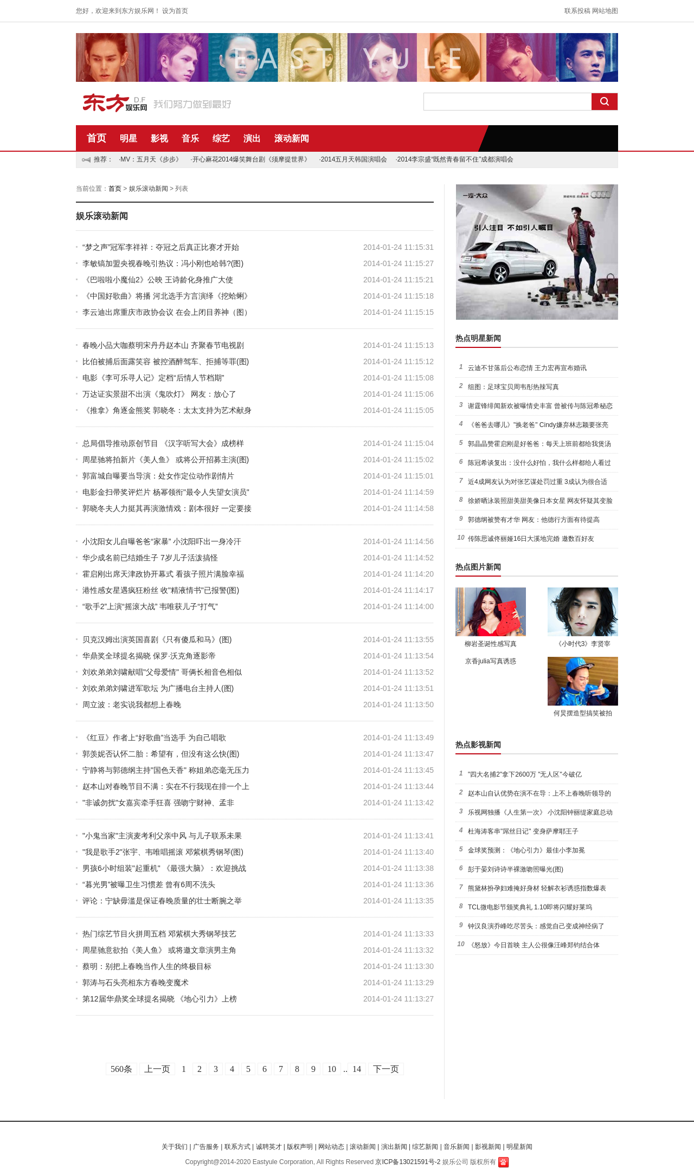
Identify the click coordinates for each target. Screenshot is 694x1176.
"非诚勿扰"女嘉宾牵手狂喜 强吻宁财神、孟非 (158, 802)
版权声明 (300, 1147)
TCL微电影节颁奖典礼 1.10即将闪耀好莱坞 (530, 907)
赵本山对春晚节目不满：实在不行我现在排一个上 (165, 786)
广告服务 (206, 1147)
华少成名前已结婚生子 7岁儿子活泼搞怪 (150, 557)
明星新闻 (519, 1147)
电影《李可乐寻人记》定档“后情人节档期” (153, 377)
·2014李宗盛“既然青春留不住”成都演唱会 (454, 159)
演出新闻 (394, 1147)
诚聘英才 (269, 1147)
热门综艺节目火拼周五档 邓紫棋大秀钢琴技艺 (159, 933)
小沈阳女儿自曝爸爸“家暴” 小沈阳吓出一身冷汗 (161, 541)
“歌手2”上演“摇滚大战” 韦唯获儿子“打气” (150, 606)
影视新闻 (488, 1147)
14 (356, 1069)
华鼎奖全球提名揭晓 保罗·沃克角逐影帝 (149, 655)
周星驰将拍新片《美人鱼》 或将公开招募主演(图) (165, 459)
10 (331, 1069)
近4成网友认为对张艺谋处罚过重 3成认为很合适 (537, 482)
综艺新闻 (425, 1147)
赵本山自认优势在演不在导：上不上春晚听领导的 (539, 793)
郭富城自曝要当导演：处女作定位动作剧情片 (158, 475)
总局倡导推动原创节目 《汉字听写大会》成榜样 (163, 443)
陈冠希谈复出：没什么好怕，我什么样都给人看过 (539, 463)
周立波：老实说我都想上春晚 (131, 704)
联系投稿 (577, 11)
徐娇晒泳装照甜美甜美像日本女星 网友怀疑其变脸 (540, 501)
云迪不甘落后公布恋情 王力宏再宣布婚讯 (527, 368)
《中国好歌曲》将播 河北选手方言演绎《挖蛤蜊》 (167, 296)
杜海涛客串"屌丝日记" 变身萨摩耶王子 (523, 831)
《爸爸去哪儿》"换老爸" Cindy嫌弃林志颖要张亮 (538, 425)
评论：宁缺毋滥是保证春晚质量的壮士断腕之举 (162, 900)
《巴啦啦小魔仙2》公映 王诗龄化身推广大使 (157, 279)
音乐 (190, 138)
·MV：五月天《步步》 (150, 159)
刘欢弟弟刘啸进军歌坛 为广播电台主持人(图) (158, 688)
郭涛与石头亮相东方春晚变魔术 (135, 982)
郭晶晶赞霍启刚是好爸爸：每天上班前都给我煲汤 (539, 444)
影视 (159, 138)
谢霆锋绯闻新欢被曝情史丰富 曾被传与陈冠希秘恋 (540, 406)
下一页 (386, 1069)
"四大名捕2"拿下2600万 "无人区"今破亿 (525, 774)
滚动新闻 (291, 138)
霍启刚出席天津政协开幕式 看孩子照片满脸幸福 (163, 574)
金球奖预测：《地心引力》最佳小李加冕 (526, 850)
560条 (121, 1069)
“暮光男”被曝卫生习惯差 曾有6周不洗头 (148, 884)
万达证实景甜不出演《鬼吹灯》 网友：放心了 (159, 394)
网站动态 (331, 1147)
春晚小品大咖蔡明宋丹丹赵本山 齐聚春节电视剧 (163, 345)
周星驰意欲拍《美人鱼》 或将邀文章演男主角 (159, 950)
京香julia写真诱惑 (490, 661)
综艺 (221, 138)
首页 (96, 138)
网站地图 (605, 11)
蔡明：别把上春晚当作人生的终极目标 (146, 966)
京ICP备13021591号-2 (407, 1162)
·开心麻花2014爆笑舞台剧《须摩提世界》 (250, 159)
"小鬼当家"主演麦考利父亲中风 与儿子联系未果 (162, 835)
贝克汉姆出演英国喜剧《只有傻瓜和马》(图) (157, 639)
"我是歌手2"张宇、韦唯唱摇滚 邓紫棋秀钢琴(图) (162, 852)
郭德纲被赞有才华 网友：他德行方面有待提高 (534, 520)
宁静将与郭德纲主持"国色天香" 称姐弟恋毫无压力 (165, 770)
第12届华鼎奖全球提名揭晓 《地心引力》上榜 (159, 998)
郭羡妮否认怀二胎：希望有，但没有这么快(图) (160, 753)
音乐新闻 (457, 1147)
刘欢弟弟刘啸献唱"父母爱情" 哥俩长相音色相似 (162, 672)
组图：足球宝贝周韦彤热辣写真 (513, 387)
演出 (252, 138)
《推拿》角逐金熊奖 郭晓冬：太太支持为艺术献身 (167, 410)
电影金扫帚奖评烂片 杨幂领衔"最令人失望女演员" (165, 492)
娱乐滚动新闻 (148, 188)
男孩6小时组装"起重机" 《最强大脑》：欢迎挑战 (164, 868)
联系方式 (237, 1147)
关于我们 (175, 1147)
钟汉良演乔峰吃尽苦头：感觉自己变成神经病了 (536, 926)
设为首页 (175, 11)
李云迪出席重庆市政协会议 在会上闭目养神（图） (167, 312)
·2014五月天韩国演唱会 (353, 159)
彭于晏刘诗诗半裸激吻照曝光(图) (515, 869)
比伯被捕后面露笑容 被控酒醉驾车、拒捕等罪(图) (165, 361)
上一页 (157, 1069)
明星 (128, 138)
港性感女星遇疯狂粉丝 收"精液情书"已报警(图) (160, 590)
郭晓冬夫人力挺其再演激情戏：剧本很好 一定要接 (167, 508)
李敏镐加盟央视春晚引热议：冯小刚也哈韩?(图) (162, 263)
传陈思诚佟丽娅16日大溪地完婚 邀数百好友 (531, 538)
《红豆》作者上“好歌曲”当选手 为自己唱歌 (154, 737)
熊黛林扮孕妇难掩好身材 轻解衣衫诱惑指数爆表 (537, 888)
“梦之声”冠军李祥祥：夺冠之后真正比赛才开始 (160, 247)
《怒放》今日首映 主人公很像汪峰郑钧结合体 (534, 945)
